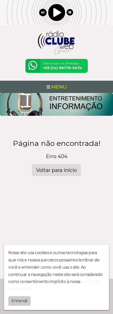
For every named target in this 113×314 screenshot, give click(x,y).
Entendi (19, 300)
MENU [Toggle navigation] (57, 87)
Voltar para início (56, 170)
